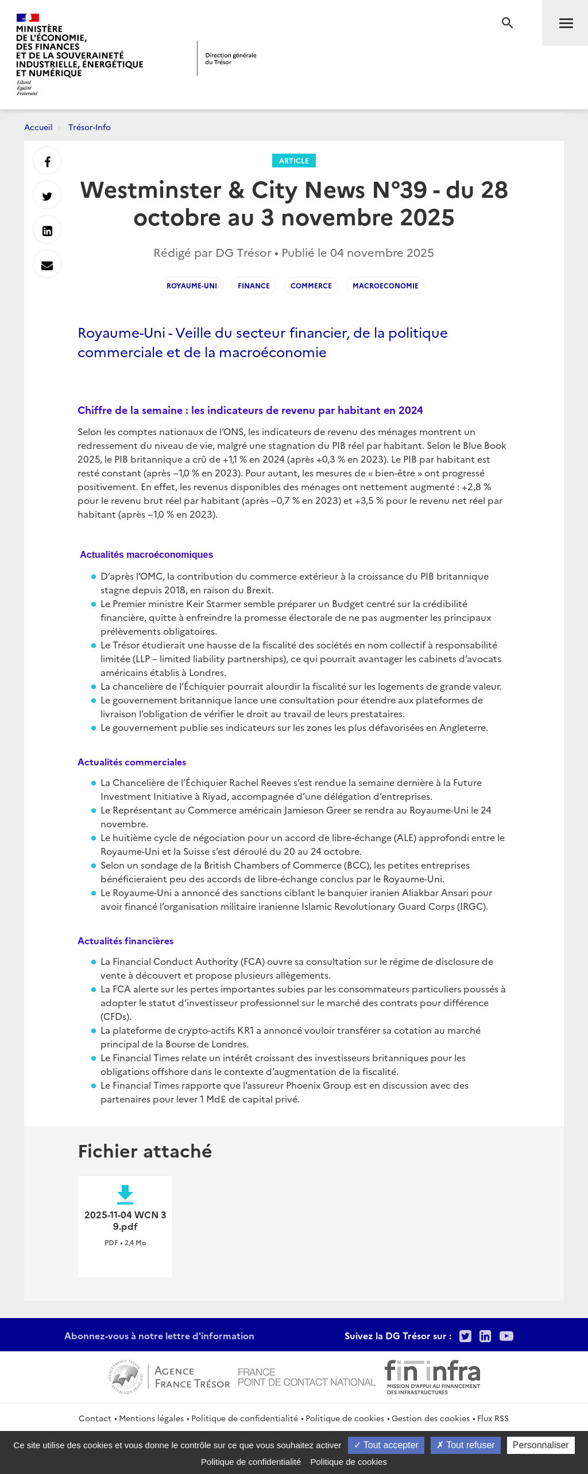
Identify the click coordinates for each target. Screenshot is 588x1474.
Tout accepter (386, 1445)
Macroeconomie (386, 285)
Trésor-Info (89, 126)
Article (294, 160)
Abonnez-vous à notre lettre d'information (159, 1335)
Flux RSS (493, 1418)
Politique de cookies (344, 1418)
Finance (254, 285)
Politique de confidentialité (244, 1418)
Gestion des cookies (431, 1418)
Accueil (38, 126)
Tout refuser (465, 1445)
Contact (95, 1418)
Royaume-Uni (192, 285)
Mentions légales (151, 1418)
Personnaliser (541, 1445)
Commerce (311, 285)
